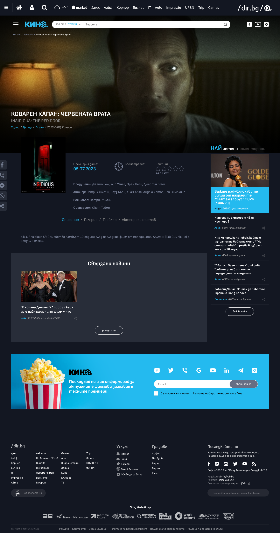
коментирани (252, 148)
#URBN (90, 468)
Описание (70, 219)
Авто (14, 482)
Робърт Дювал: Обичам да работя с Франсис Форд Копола (239, 291)
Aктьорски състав (139, 219)
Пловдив (157, 458)
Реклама (64, 529)
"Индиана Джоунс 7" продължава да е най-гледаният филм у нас (47, 309)
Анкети (41, 453)
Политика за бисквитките (167, 529)
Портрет (220, 299)
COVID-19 (92, 463)
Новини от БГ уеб (47, 458)
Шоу (23, 318)
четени (230, 148)
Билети (125, 464)
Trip (88, 453)
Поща (124, 459)
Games (65, 453)
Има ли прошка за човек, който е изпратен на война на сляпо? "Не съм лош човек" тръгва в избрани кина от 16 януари (238, 243)
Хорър (15, 127)
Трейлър (110, 219)
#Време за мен (45, 473)
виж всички (240, 311)
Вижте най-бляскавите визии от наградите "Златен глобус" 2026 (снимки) (236, 197)
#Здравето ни (70, 463)
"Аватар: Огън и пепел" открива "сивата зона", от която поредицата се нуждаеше (237, 269)
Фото (90, 458)
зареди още (109, 330)
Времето (42, 477)
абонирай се (243, 384)
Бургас (156, 468)
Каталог (28, 34)
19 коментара (51, 318)
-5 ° (60, 7)
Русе (155, 473)
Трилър (27, 127)
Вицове (40, 463)
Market (125, 454)
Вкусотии (42, 468)
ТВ (62, 482)
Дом (63, 458)
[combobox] (74, 24)
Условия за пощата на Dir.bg (205, 529)
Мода (217, 208)
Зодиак (65, 468)
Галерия (90, 219)
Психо (39, 127)
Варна (155, 463)
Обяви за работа (131, 474)
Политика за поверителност (128, 529)
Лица (217, 227)
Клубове (66, 477)
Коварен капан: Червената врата (54, 34)
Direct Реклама (129, 469)
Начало (16, 34)
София (156, 453)
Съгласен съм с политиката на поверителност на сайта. (204, 393)
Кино (217, 255)
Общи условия (98, 529)
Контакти (79, 529)
